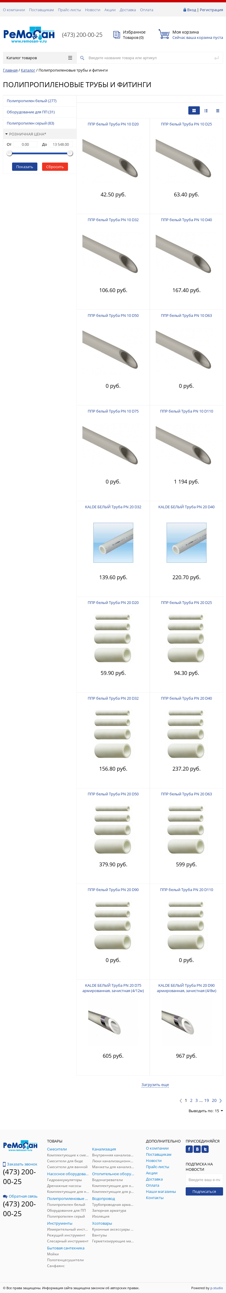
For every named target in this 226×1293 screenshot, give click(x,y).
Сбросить (55, 166)
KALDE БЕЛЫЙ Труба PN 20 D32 (113, 506)
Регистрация (211, 9)
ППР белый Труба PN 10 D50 (113, 315)
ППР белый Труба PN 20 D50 (113, 794)
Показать (24, 166)
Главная (10, 70)
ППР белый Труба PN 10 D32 (113, 219)
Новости (92, 9)
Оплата (146, 9)
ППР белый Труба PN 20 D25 (186, 602)
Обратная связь (20, 1196)
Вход (191, 9)
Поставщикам (41, 9)
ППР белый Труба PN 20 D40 (186, 698)
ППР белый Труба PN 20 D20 (113, 602)
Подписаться (204, 1191)
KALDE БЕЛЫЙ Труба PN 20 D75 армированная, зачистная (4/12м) (113, 988)
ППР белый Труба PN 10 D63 (186, 315)
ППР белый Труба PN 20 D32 (113, 698)
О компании (14, 9)
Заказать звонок (20, 1164)
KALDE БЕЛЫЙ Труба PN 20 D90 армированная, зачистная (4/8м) (186, 988)
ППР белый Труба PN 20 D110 (186, 889)
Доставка (128, 9)
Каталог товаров (39, 57)
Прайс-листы (69, 9)
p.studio (216, 1288)
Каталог (28, 70)
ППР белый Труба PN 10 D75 (113, 411)
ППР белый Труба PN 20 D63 (186, 794)
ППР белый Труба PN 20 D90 (113, 889)
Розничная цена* (25, 134)
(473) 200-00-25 (82, 35)
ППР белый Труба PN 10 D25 (186, 124)
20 (214, 1100)
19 (206, 1100)
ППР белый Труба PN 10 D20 (113, 124)
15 (219, 1110)
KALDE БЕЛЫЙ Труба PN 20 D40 (186, 506)
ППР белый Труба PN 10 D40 (186, 219)
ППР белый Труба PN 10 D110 (186, 411)
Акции (110, 9)
